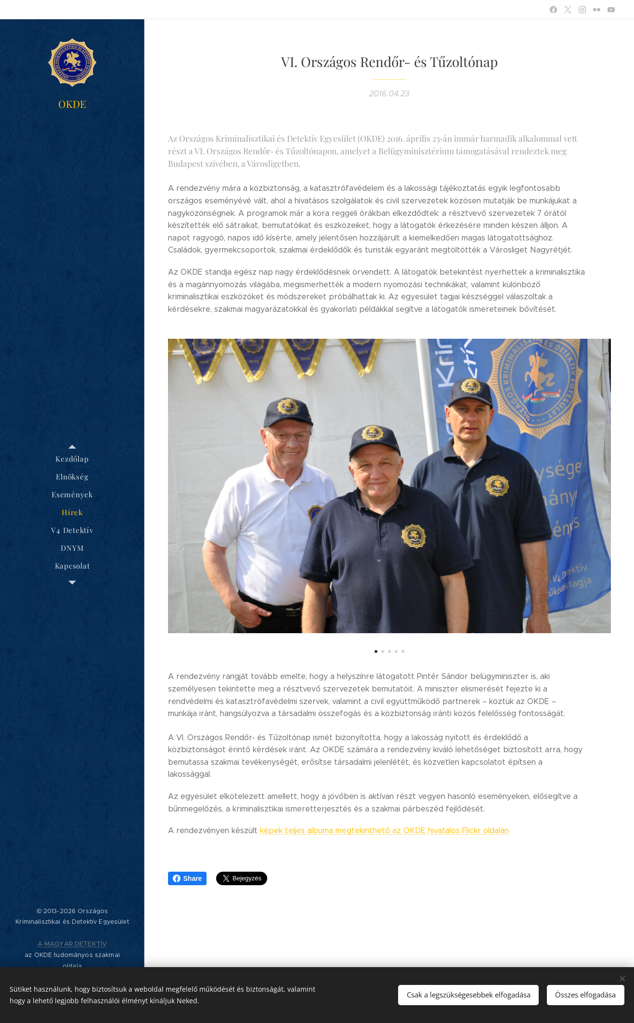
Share (187, 878)
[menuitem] (72, 459)
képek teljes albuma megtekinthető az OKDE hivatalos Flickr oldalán (384, 830)
